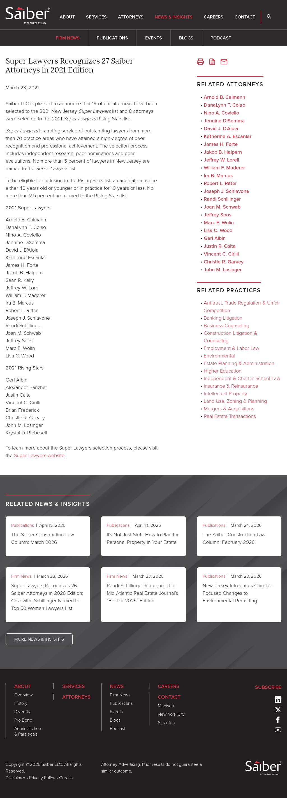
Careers (213, 17)
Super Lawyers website (39, 455)
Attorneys (131, 17)
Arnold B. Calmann (224, 96)
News (117, 686)
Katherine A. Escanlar (227, 136)
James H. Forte (221, 144)
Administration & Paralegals (27, 731)
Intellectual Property (225, 393)
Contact (245, 17)
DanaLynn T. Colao (224, 104)
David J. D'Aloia (221, 128)
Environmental (219, 355)
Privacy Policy (42, 777)
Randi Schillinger (222, 198)
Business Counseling (226, 325)
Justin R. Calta (220, 245)
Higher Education (223, 371)
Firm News (68, 38)
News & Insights (174, 17)
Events (153, 38)
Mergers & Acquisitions (229, 408)
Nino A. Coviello (221, 112)
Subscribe (268, 687)
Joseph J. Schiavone (226, 191)
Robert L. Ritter (220, 183)
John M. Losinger (223, 269)
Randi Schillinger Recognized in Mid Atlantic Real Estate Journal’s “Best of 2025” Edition (142, 593)
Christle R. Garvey (224, 261)
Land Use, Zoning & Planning (235, 401)
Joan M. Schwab (222, 206)
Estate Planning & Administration (239, 363)
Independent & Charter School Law (242, 378)
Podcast (220, 38)
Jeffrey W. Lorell (221, 159)
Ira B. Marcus (218, 175)
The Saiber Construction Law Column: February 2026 (234, 538)
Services (96, 17)
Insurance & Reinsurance (231, 386)
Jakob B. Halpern (223, 151)
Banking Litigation (223, 318)
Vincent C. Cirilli (221, 253)
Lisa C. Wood (218, 230)
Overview (23, 695)
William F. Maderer (224, 167)
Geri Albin (215, 238)
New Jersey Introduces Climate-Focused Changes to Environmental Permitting (237, 593)
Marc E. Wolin (219, 222)
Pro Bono (23, 720)
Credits (66, 777)
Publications (112, 38)
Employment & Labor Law (231, 348)
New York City (171, 714)
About (67, 17)
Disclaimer (15, 777)
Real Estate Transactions (230, 416)
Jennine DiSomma (224, 120)
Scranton (166, 722)
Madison (166, 706)
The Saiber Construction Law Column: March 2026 (42, 538)
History (20, 703)
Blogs (186, 38)
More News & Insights (39, 639)
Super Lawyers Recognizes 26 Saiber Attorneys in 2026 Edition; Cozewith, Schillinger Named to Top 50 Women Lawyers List (47, 597)
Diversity (22, 711)
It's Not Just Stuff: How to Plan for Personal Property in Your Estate (143, 538)
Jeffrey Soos (217, 214)
